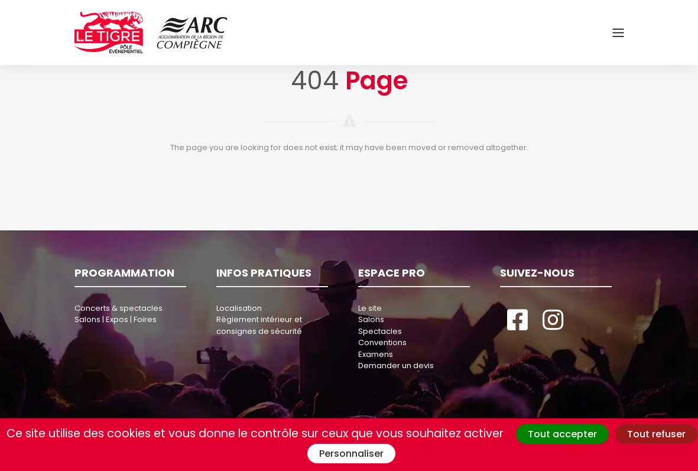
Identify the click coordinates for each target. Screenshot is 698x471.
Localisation (239, 308)
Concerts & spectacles (118, 308)
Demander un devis (396, 365)
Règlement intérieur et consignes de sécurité (259, 325)
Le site (370, 308)
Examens (375, 354)
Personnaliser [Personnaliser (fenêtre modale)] (351, 453)
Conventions (382, 342)
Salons (371, 319)
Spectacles (380, 331)
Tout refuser (656, 434)
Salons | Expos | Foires (115, 319)
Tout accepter (562, 434)
